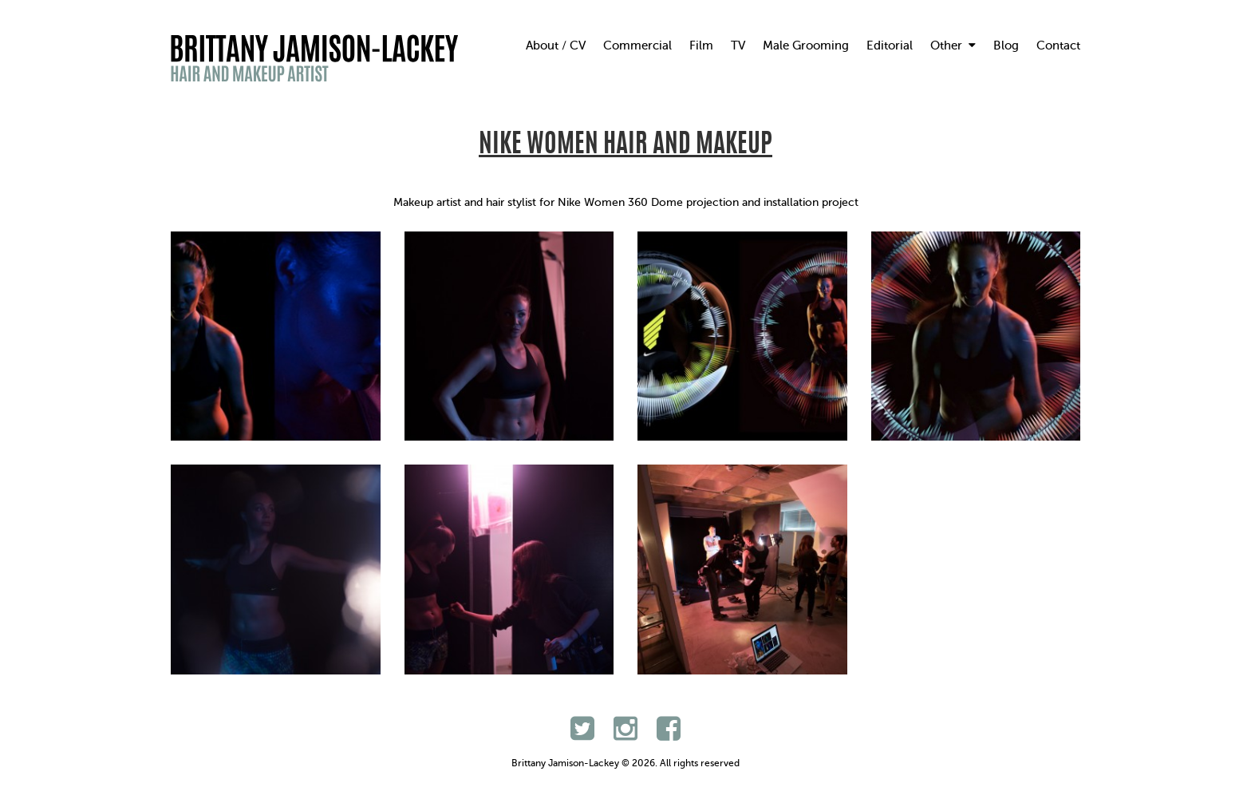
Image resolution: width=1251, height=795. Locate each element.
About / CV (556, 45)
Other (953, 45)
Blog (1006, 45)
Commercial (637, 45)
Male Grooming (806, 45)
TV (738, 45)
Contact (1058, 45)
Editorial (889, 45)
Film (701, 45)
